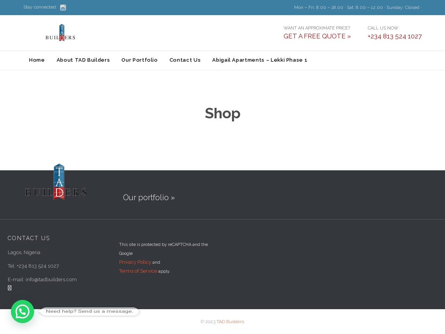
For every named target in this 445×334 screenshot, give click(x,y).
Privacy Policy (135, 262)
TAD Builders (230, 321)
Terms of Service (138, 271)
